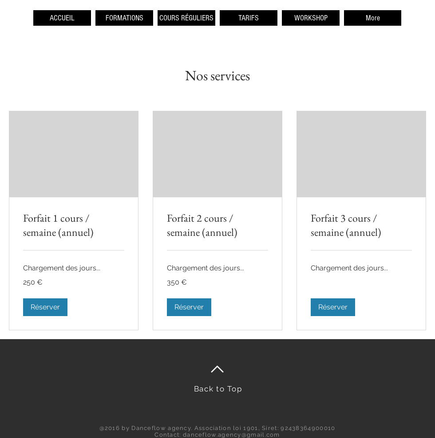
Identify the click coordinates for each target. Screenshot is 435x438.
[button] (45, 307)
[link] (73, 225)
